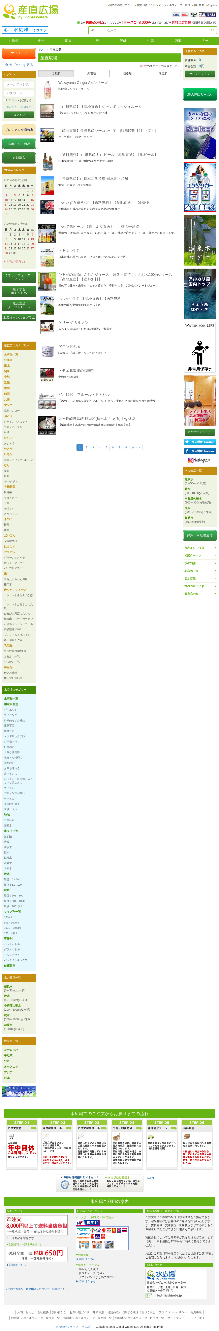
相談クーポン (192, 555)
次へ (136, 447)
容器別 (8, 938)
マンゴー (9, 405)
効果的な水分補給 (14, 720)
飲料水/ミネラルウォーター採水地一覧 (87, 1318)
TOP (42, 49)
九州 (205, 41)
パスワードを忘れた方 (19, 107)
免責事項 (196, 1312)
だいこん (9, 535)
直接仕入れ (10, 809)
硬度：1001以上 (13, 906)
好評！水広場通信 (200, 535)
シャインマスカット (16, 421)
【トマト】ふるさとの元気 (18, 606)
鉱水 (6, 852)
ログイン (19, 114)
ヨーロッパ (11, 1049)
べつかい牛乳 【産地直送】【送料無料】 (91, 299)
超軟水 (14, 988)
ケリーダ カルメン (73, 323)
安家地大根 (10, 540)
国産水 (8, 825)
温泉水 (8, 863)
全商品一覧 (11, 354)
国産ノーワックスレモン (18, 459)
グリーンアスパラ (14, 557)
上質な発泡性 (12, 752)
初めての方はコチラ (121, 5)
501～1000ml (12, 922)
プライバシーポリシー (173, 1312)
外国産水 (9, 820)
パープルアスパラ (14, 568)
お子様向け (10, 741)
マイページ (19, 53)
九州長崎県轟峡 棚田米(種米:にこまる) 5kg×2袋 (98, 419)
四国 (178, 41)
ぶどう (8, 416)
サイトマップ (175, 1318)
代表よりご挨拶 (194, 547)
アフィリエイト (198, 1318)
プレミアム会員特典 (19, 129)
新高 (6, 470)
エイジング (10, 715)
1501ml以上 (11, 933)
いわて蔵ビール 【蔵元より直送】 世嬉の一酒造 (98, 227)
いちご (8, 437)
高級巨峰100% (12, 629)
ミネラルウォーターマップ (19, 276)
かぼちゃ (9, 508)
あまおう (9, 443)
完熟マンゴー (12, 410)
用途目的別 (11, 704)
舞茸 (6, 530)
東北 (41, 41)
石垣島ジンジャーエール (18, 624)
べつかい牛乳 (12, 661)
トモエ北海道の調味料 (76, 371)
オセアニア (11, 1066)
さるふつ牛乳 (69, 251)
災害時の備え (12, 803)
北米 (7, 1061)
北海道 (14, 41)
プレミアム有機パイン (17, 634)
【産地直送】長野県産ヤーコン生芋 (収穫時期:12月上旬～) (107, 131)
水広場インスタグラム (19, 317)
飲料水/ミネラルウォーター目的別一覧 (139, 1318)
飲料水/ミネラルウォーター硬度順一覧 (35, 1318)
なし (7, 465)
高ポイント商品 (19, 144)
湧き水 (8, 847)
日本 (7, 1078)
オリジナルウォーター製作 (174, 5)
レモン (8, 454)
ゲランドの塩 (69, 347)
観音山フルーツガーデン (18, 618)
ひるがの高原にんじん (17, 613)
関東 (68, 41)
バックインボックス (16, 960)
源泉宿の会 (191, 593)
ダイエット (10, 709)
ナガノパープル (13, 426)
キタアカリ (10, 497)
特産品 (8, 667)
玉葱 (6, 502)
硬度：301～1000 (14, 901)
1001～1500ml (12, 927)
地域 (7, 814)
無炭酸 (8, 836)
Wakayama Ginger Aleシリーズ (83, 83)
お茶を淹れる (12, 768)
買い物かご (59, 1312)
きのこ (8, 519)
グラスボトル (12, 949)
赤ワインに (10, 773)
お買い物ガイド (145, 5)
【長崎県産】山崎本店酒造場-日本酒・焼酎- (94, 179)
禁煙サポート (12, 731)
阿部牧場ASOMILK (15, 650)
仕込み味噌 (10, 672)
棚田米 (8, 584)
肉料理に (9, 762)
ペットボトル (12, 944)
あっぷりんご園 (13, 640)
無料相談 (98, 1312)
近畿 (123, 41)
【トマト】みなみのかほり (18, 597)
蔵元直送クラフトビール (19, 305)
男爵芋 (8, 492)
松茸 (6, 524)
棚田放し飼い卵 (13, 678)
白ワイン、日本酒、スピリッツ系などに (18, 780)
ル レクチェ (11, 481)
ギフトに (9, 787)
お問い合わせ (25, 1312)
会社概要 (199, 5)
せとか (8, 448)
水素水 (8, 868)
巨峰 (6, 432)
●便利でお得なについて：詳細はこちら (37, 1289)
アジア (8, 1072)
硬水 (7, 890)
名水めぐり (191, 570)
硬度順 (163, 73)
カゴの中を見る (19, 65)
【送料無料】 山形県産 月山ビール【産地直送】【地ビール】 (108, 155)
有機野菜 (9, 486)
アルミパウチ (12, 954)
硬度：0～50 (11, 879)
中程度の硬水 (17, 1007)
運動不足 (9, 725)
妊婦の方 (9, 746)
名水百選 (190, 578)
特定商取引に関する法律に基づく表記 (131, 1312)
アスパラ (9, 552)
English (212, 5)
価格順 (127, 73)
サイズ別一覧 (12, 911)
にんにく (9, 546)
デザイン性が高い (14, 793)
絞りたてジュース (15, 589)
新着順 (91, 73)
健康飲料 (9, 965)
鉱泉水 (8, 857)
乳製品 (8, 645)
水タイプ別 (11, 831)
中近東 (8, 1055)
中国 (150, 41)
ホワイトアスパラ (14, 562)
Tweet (150, 1178)
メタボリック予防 (14, 736)
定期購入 (19, 157)
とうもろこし (12, 513)
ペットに (9, 798)
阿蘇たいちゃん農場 (16, 579)
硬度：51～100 (13, 884)
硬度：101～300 (13, 895)
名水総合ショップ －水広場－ (76, 1326)
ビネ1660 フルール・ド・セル (84, 395)
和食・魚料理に (13, 757)
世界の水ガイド (194, 586)
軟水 (7, 874)
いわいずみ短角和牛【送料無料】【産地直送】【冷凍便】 (105, 203)
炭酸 (6, 841)
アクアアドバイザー (200, 432)
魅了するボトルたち (19, 291)
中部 (96, 41)
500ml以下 (10, 917)
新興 (6, 476)
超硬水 (14, 1027)
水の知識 (190, 563)
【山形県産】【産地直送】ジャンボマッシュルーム (100, 107)
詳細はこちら (16, 1264)
